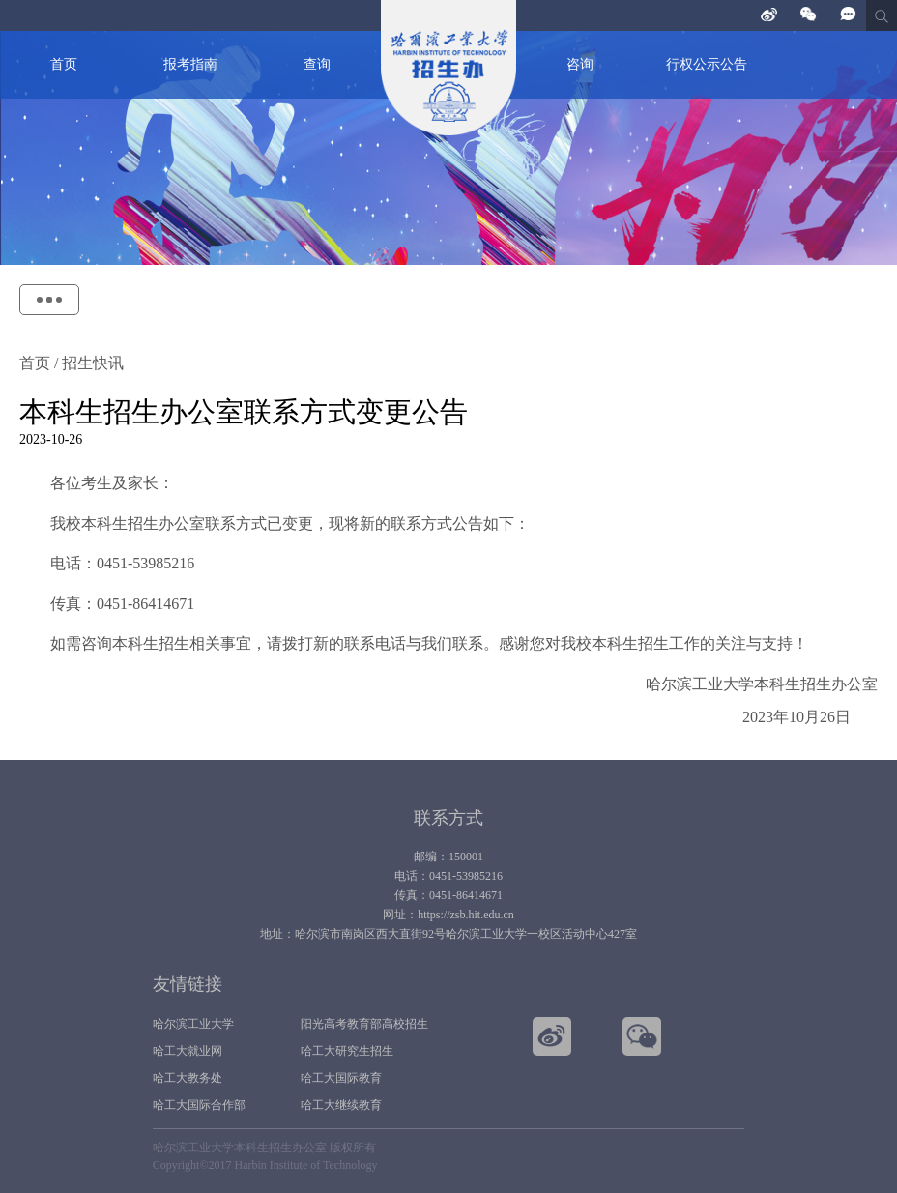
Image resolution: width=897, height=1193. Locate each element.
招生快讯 (91, 363)
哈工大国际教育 (341, 1078)
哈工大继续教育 (341, 1105)
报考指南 (190, 64)
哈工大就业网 (187, 1051)
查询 (317, 64)
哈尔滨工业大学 (193, 1024)
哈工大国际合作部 (199, 1105)
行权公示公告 (706, 64)
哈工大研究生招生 (347, 1051)
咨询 (579, 64)
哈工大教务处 (187, 1078)
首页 (63, 64)
